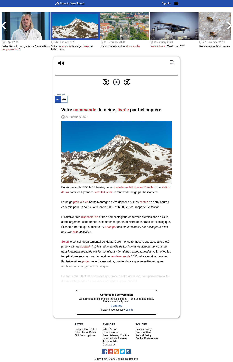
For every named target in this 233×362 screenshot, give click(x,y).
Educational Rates (85, 332)
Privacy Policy (143, 329)
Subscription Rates (85, 329)
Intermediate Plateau (115, 338)
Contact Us (109, 344)
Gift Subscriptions (85, 335)
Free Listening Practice (116, 335)
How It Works (110, 332)
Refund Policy (143, 335)
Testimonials (110, 341)
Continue (116, 305)
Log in (129, 309)
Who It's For (110, 329)
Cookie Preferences (146, 338)
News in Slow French (62, 3)
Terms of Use (143, 332)
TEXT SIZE (61, 95)
